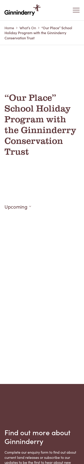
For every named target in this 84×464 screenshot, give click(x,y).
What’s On (27, 27)
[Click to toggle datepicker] (42, 206)
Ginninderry (23, 10)
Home (9, 27)
